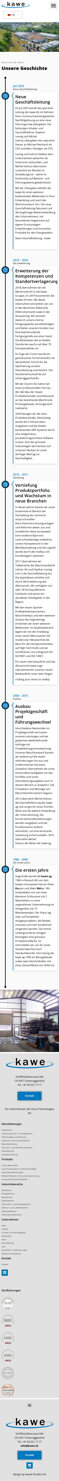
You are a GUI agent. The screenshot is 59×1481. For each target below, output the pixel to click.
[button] (53, 5)
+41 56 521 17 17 (32, 1085)
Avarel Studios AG (35, 1474)
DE (11, 15)
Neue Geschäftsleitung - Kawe (33, 238)
